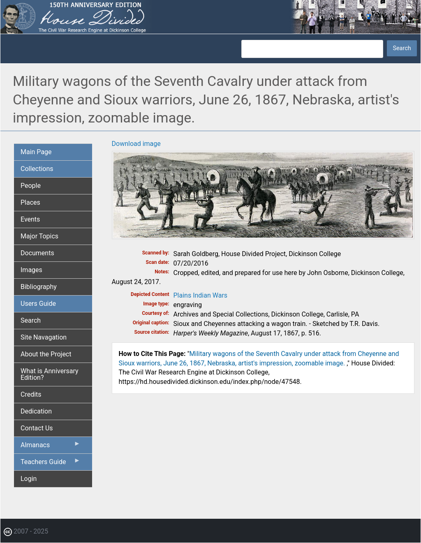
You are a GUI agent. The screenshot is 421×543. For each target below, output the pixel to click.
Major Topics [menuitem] (39, 236)
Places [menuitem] (30, 202)
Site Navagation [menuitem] (44, 337)
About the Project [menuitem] (46, 354)
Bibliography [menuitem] (39, 287)
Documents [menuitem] (37, 253)
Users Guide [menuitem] (38, 303)
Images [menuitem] (31, 270)
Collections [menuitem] (37, 169)
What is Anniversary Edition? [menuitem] (50, 374)
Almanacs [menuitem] (50, 446)
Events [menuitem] (30, 219)
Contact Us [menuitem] (37, 428)
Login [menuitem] (29, 479)
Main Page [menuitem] (36, 152)
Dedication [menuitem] (36, 411)
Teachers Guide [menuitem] (50, 463)
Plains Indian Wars (200, 295)
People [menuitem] (31, 185)
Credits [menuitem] (31, 394)
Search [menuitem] (31, 320)
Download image (136, 144)
